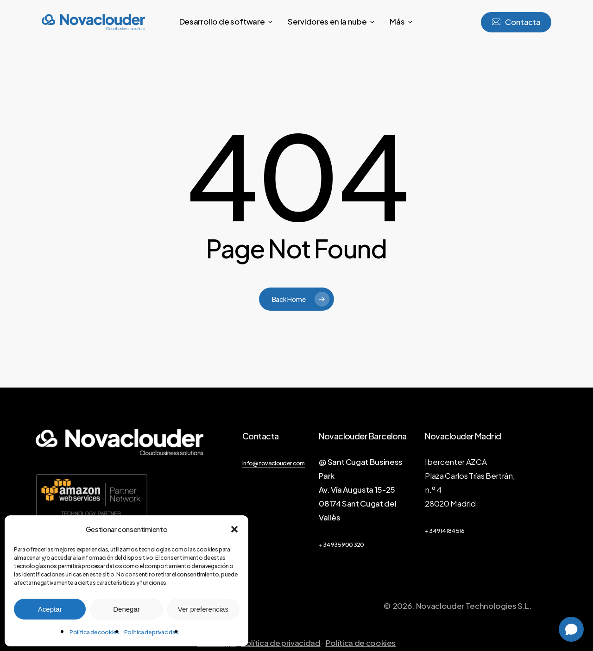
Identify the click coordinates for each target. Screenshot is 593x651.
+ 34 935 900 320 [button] (341, 544)
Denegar (126, 609)
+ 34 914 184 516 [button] (444, 530)
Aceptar (50, 609)
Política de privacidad (151, 632)
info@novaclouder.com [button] (273, 463)
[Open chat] (571, 629)
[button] (234, 529)
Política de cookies (94, 632)
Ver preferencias (203, 609)
